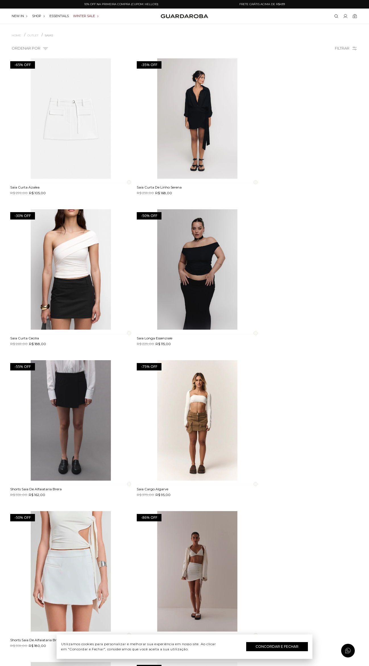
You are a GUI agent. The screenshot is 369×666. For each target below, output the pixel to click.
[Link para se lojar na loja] (345, 16)
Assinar (343, 559)
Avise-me (52, 474)
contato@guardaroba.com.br (302, 610)
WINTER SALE (86, 16)
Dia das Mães (184, 610)
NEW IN (20, 16)
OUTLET (32, 35)
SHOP (38, 16)
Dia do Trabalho (184, 601)
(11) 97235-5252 (302, 601)
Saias (49, 35)
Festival (184, 593)
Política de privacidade (66, 626)
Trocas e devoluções (66, 610)
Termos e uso (66, 618)
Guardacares (66, 601)
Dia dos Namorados (184, 618)
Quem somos (66, 593)
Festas (184, 626)
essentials (59, 16)
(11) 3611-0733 (302, 593)
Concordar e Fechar (277, 646)
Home (16, 35)
